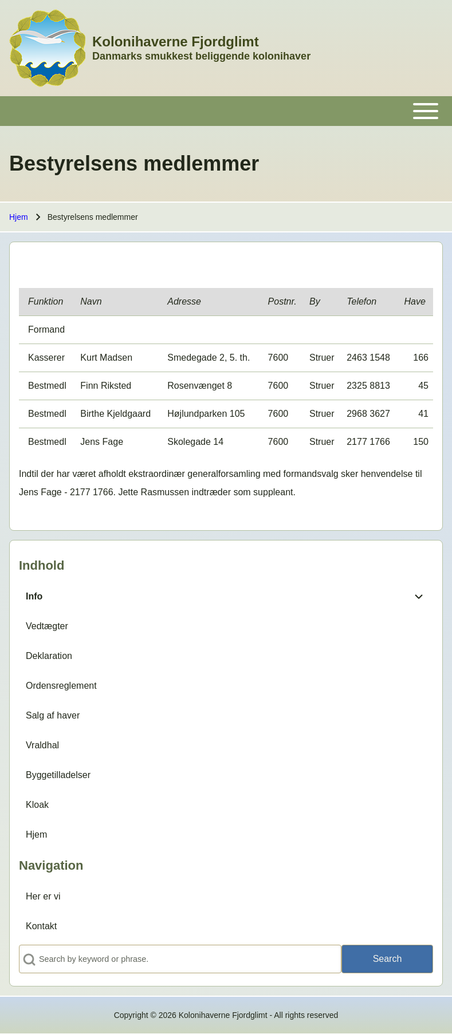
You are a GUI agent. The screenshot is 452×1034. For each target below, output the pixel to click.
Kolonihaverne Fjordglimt (175, 41)
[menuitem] (211, 596)
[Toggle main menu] (226, 111)
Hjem (18, 217)
